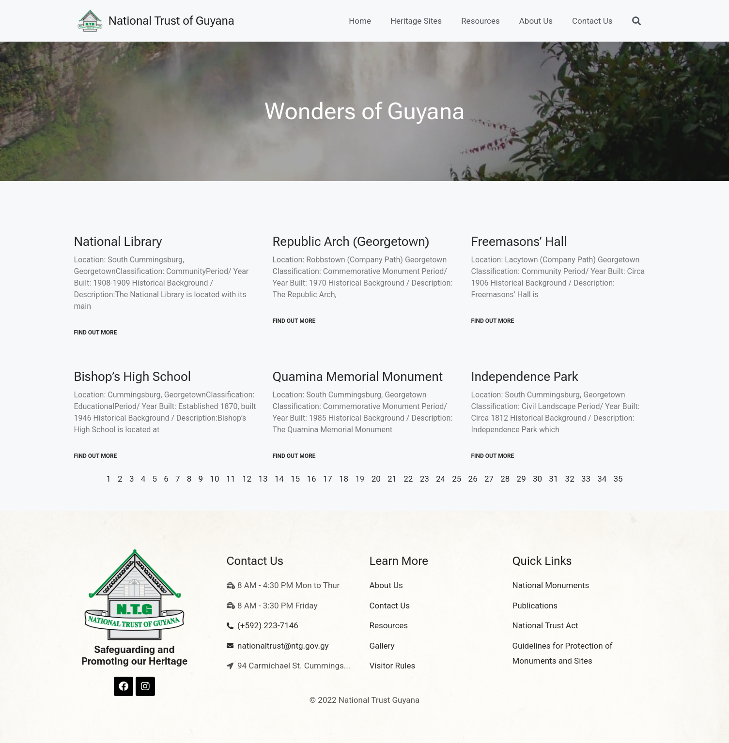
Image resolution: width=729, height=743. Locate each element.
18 (343, 479)
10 (214, 479)
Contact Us (592, 21)
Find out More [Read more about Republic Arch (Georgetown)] (294, 321)
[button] (637, 21)
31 (553, 479)
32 (569, 479)
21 (392, 479)
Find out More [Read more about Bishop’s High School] (95, 456)
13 (262, 479)
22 (408, 479)
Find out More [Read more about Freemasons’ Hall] (492, 321)
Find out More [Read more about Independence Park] (492, 456)
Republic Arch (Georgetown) (351, 241)
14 (279, 479)
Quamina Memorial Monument (358, 376)
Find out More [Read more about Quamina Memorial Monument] (294, 456)
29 (521, 479)
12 (246, 479)
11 (230, 479)
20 (376, 479)
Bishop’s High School (132, 376)
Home (360, 21)
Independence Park (524, 376)
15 (295, 479)
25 (456, 479)
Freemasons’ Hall (519, 241)
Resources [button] (480, 21)
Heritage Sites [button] (416, 21)
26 (473, 479)
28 (505, 479)
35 (618, 479)
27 (489, 479)
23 (424, 479)
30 (537, 479)
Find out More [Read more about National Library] (95, 332)
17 (327, 479)
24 (440, 479)
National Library (118, 241)
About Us (536, 21)
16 (311, 479)
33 (585, 479)
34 (601, 479)
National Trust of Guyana (171, 21)
